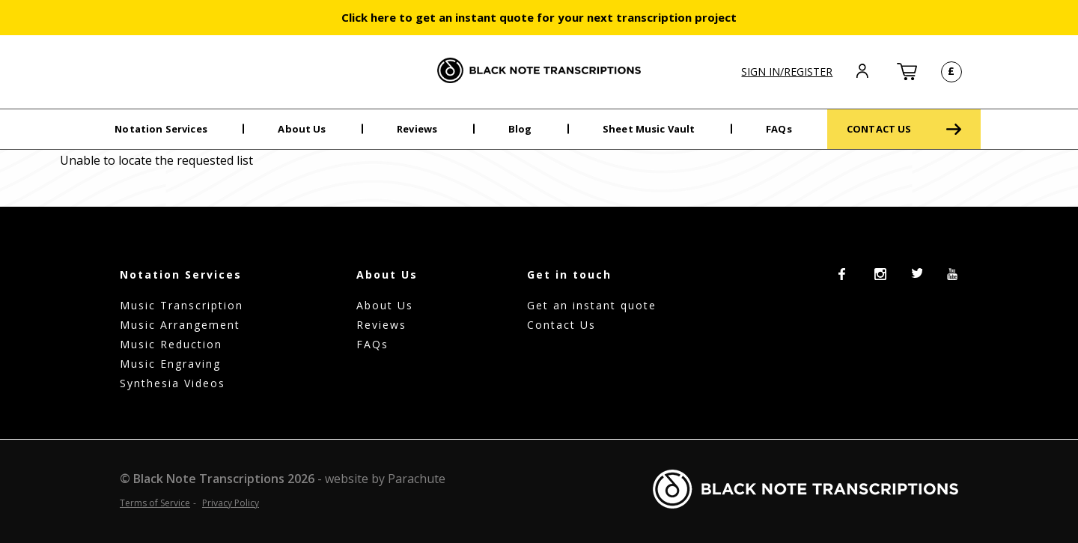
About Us (302, 129)
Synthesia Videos (172, 383)
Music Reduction (171, 344)
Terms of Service (155, 503)
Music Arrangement (180, 325)
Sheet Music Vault (649, 129)
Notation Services (161, 129)
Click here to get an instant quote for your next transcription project (539, 17)
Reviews (417, 129)
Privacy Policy (230, 503)
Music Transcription (181, 305)
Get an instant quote (592, 305)
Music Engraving (170, 364)
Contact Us (561, 325)
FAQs (779, 129)
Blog (520, 129)
